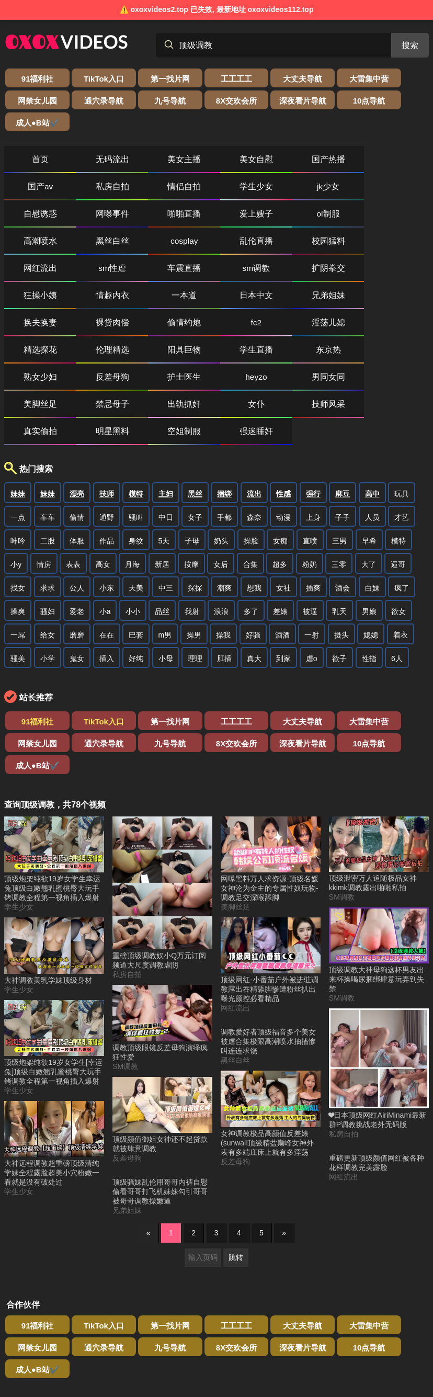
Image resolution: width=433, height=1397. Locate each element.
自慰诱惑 (216, 164)
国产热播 (277, 137)
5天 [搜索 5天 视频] (164, 437)
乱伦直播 (277, 191)
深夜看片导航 (137, 100)
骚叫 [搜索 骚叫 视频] (136, 414)
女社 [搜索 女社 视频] (283, 484)
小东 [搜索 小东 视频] (106, 484)
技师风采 (34, 327)
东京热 (277, 273)
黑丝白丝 (156, 191)
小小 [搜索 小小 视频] (133, 508)
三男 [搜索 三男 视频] (339, 437)
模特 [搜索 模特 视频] (398, 437)
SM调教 (125, 941)
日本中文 (34, 246)
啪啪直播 (338, 164)
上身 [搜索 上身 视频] (313, 414)
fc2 (337, 246)
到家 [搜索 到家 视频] (283, 555)
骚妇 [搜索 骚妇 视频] (47, 508)
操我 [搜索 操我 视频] (223, 531)
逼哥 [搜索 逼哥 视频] (398, 461)
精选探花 (34, 273)
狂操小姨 (277, 218)
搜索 (410, 45)
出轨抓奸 (338, 300)
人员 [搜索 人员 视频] (372, 414)
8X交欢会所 (84, 100)
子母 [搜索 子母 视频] (192, 437)
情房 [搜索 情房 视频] (44, 461)
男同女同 (156, 300)
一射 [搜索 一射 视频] (311, 531)
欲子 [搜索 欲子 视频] (339, 555)
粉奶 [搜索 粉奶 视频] (309, 461)
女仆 (398, 300)
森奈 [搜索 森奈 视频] (254, 414)
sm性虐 (35, 218)
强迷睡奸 (277, 327)
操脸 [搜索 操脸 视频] (251, 437)
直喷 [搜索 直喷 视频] (310, 437)
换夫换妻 (156, 246)
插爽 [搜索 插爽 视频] (313, 484)
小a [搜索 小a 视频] (105, 508)
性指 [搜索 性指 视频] (369, 555)
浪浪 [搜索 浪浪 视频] (221, 508)
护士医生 (34, 300)
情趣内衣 (338, 218)
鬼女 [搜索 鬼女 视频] (77, 555)
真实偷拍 (95, 327)
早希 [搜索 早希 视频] (369, 437)
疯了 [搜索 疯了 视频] (401, 484)
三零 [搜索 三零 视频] (339, 461)
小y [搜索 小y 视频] (15, 461)
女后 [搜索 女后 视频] (220, 461)
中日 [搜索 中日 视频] (165, 414)
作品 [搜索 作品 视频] (106, 437)
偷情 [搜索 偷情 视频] (77, 414)
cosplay (216, 191)
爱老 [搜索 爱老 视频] (77, 508)
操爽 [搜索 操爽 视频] (17, 508)
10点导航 (190, 100)
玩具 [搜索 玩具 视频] (401, 390)
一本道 (398, 218)
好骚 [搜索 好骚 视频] (253, 531)
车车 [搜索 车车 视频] (47, 414)
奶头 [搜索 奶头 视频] (221, 437)
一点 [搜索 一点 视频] (17, 414)
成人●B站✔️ (243, 100)
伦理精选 (95, 273)
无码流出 (95, 137)
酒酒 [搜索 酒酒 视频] (282, 531)
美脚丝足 (216, 300)
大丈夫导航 (243, 78)
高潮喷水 (95, 191)
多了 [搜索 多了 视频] (251, 508)
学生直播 (216, 273)
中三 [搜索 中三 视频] (165, 484)
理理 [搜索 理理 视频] (195, 555)
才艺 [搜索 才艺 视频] (401, 414)
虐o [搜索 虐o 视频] (311, 555)
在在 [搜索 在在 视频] (106, 531)
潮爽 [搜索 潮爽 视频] (224, 484)
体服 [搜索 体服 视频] (77, 437)
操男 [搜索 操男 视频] (194, 531)
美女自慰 (216, 137)
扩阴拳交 (216, 218)
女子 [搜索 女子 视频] (195, 414)
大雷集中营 (296, 78)
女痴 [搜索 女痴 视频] (280, 437)
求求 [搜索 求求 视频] (47, 484)
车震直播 (95, 218)
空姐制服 (216, 327)
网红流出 (398, 191)
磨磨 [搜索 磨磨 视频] (77, 531)
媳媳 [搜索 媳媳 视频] (370, 531)
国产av (337, 137)
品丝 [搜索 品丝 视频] (162, 508)
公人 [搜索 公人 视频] (77, 484)
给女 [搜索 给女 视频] (47, 531)
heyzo (95, 300)
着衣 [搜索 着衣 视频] (400, 531)
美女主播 (156, 137)
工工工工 (190, 78)
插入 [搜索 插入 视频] (106, 555)
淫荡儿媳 (398, 246)
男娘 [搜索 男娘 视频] (369, 508)
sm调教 (155, 218)
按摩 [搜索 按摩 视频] (191, 461)
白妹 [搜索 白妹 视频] (372, 484)
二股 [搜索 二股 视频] (47, 437)
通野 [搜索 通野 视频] (106, 414)
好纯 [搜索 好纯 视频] (136, 555)
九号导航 (31, 100)
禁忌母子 (277, 300)
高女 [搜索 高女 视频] (103, 461)
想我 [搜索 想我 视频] (254, 484)
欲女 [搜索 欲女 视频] (398, 508)
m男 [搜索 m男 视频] (165, 531)
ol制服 (34, 191)
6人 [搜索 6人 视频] (397, 555)
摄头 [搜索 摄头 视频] (341, 531)
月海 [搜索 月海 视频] (132, 461)
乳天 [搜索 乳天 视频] (339, 508)
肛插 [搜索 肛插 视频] (224, 555)
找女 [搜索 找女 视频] (17, 484)
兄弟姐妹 (95, 246)
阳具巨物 (156, 273)
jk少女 (155, 164)
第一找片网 (137, 78)
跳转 (236, 1132)
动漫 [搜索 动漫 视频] (283, 414)
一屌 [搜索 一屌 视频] (17, 531)
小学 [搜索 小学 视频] (47, 555)
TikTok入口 (83, 78)
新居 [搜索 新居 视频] (162, 461)
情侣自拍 (34, 164)
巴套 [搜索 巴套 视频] (136, 531)
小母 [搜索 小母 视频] (165, 555)
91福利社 (31, 78)
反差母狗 (398, 273)
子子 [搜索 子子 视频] (342, 414)
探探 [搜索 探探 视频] (195, 484)
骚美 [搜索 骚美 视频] (17, 555)
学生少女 (95, 164)
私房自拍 (398, 137)
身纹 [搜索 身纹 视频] (136, 437)
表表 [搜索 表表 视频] (73, 461)
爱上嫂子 (398, 164)
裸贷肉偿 (216, 246)
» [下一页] (284, 1107)
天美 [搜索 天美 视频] (136, 484)
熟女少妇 (338, 273)
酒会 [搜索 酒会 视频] (342, 484)
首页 (34, 137)
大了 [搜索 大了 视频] (368, 461)
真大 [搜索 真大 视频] (254, 555)
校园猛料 (338, 191)
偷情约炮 (277, 246)
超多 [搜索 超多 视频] (279, 461)
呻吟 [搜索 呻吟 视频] (17, 437)
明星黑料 (156, 327)
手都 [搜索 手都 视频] (224, 414)
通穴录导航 (402, 78)
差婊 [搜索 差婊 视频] (280, 508)
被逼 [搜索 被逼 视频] (310, 508)
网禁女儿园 (349, 78)
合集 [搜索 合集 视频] (250, 461)
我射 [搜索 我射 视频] (192, 508)
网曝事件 (277, 164)
